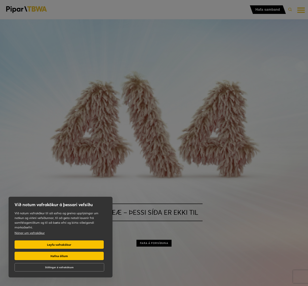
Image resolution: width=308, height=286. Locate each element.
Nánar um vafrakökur (30, 233)
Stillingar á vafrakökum (59, 267)
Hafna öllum (59, 256)
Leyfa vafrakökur (59, 245)
